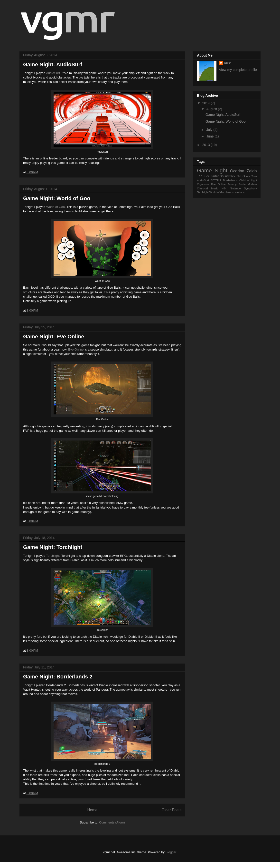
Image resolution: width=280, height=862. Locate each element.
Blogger (171, 852)
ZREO (240, 176)
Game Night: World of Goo (56, 198)
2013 (206, 145)
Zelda (252, 171)
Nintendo (235, 188)
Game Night (212, 170)
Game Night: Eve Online (53, 336)
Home (92, 810)
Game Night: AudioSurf (52, 64)
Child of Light (248, 180)
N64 (224, 188)
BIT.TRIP (216, 180)
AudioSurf (53, 73)
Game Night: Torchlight (52, 547)
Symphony (250, 188)
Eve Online (76, 349)
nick (227, 63)
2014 (206, 103)
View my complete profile (238, 70)
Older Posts (171, 810)
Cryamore (203, 184)
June (210, 136)
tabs (242, 192)
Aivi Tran (251, 176)
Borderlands (230, 180)
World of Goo (55, 207)
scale (235, 192)
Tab (200, 176)
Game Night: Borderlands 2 (58, 677)
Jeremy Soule (237, 184)
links (229, 192)
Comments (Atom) (112, 822)
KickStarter (211, 176)
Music (214, 188)
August (212, 109)
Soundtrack (227, 176)
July (209, 130)
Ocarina (237, 171)
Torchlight (53, 556)
